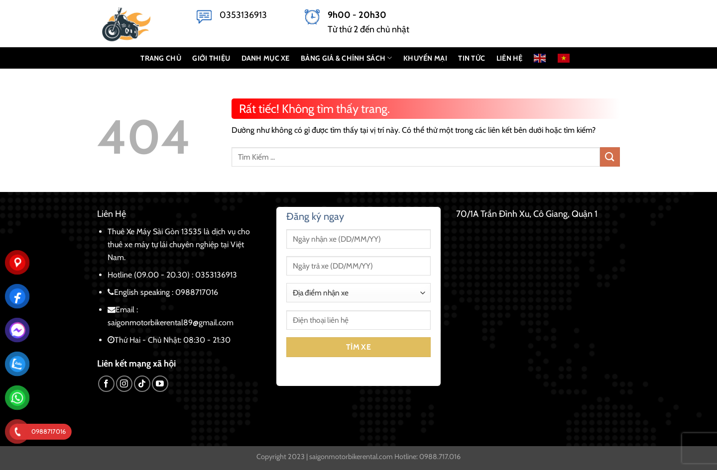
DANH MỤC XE (265, 58)
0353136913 (243, 14)
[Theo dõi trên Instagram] (124, 384)
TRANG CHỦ (160, 58)
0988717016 (196, 292)
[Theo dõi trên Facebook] (106, 384)
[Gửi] (610, 157)
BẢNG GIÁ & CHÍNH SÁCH (346, 58)
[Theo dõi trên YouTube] (160, 384)
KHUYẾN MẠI (425, 58)
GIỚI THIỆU (211, 58)
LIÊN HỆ (509, 58)
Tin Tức (471, 58)
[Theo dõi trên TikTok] (142, 384)
